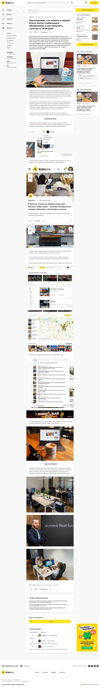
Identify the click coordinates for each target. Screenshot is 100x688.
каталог (35, 263)
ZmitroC (44, 123)
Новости (31, 17)
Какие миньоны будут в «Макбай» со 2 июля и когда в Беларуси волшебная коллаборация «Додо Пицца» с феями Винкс (48, 601)
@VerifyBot (45, 107)
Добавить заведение (84, 10)
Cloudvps (61, 468)
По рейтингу (43, 632)
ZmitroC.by (95, 684)
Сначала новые (33, 632)
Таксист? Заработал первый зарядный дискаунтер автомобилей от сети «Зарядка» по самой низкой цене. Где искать (47, 608)
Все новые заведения (87, 44)
